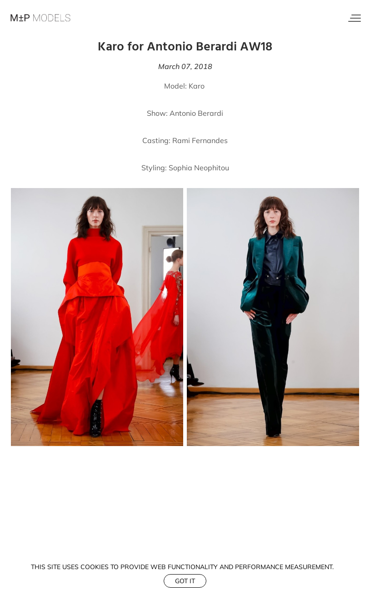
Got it (185, 581)
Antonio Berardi (196, 113)
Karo (197, 85)
